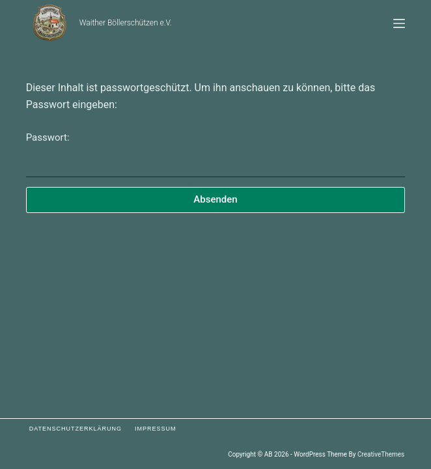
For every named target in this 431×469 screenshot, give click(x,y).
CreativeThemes (380, 454)
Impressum (155, 428)
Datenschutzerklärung (75, 428)
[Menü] (399, 23)
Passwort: (216, 154)
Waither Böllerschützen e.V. (125, 22)
